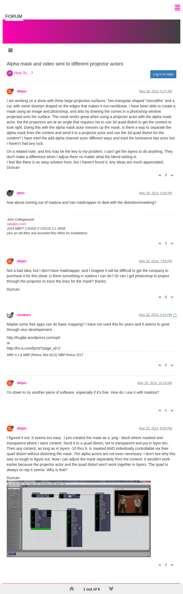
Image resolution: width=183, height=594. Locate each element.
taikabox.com (16, 219)
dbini (20, 188)
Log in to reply (163, 69)
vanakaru (24, 309)
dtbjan (22, 86)
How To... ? (23, 67)
